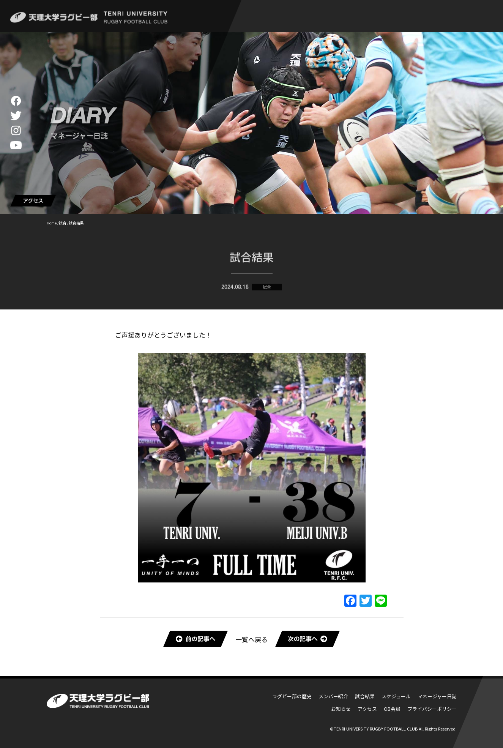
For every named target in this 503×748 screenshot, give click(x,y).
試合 (267, 289)
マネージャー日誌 (437, 696)
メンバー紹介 (333, 696)
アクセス (367, 708)
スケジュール (396, 696)
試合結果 (365, 696)
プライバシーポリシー (432, 708)
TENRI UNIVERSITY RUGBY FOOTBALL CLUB (376, 729)
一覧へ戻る (251, 639)
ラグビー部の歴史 (292, 696)
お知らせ (341, 708)
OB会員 (392, 708)
